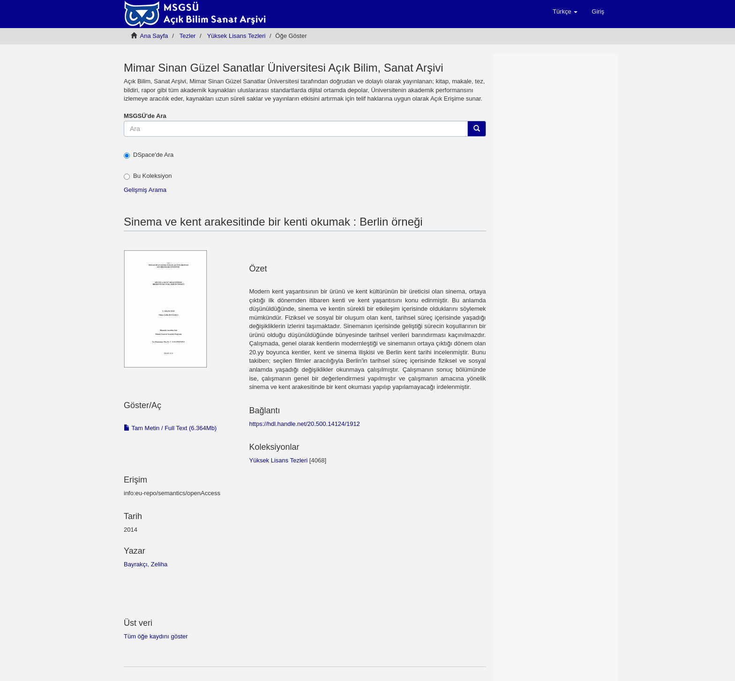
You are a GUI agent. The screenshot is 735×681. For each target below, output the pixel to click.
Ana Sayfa (154, 35)
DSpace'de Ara (148, 155)
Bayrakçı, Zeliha (145, 564)
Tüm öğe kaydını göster (156, 636)
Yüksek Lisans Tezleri (236, 35)
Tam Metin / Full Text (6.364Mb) (170, 428)
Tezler (188, 35)
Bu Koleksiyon (148, 176)
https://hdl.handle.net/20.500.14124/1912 (304, 423)
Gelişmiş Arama (145, 189)
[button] (565, 11)
